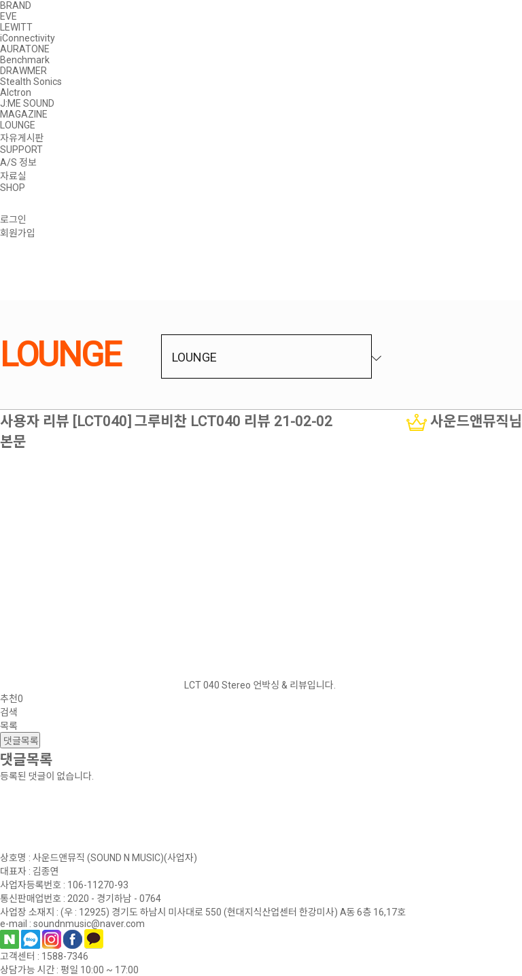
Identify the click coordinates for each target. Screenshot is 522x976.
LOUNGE (17, 125)
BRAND (15, 5)
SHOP (12, 187)
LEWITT (16, 27)
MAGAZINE (24, 114)
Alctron (15, 92)
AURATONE (25, 48)
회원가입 (17, 233)
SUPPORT (21, 149)
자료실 (13, 176)
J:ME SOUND (27, 103)
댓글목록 (20, 740)
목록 (9, 725)
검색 (9, 712)
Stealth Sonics (31, 81)
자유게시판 (22, 138)
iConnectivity (27, 38)
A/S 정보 (18, 162)
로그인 (13, 219)
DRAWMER (23, 70)
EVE (8, 16)
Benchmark (25, 59)
